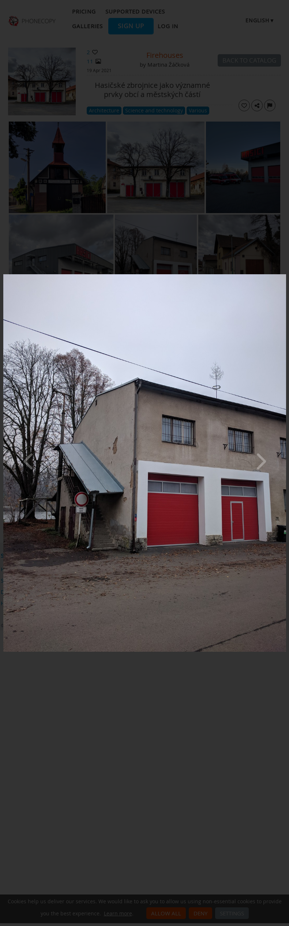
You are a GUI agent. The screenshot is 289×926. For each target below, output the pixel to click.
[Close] (284, 276)
